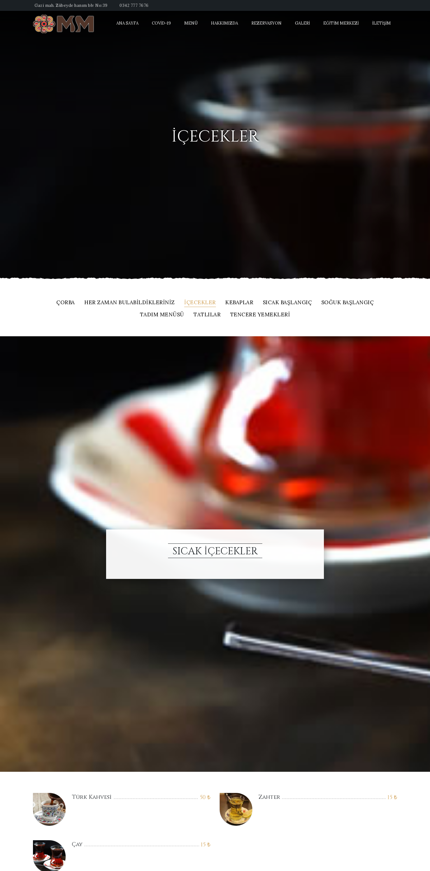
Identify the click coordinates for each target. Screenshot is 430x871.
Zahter (269, 797)
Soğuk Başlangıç (347, 303)
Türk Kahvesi (92, 797)
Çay (77, 844)
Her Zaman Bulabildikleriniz (129, 303)
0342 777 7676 (134, 5)
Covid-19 (161, 23)
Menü (191, 23)
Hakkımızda (224, 23)
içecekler (200, 303)
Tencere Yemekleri (260, 315)
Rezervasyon (266, 23)
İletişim (381, 23)
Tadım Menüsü (162, 315)
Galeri (302, 23)
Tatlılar (207, 315)
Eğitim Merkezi (341, 23)
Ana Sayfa (127, 23)
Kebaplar (239, 303)
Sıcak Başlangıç (287, 303)
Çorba (65, 303)
